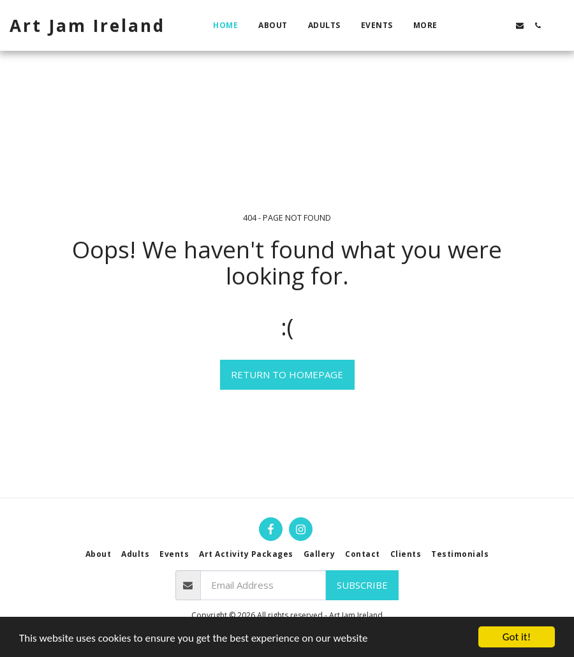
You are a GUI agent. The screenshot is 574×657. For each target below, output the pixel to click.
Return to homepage (287, 374)
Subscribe (362, 585)
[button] (466, 25)
